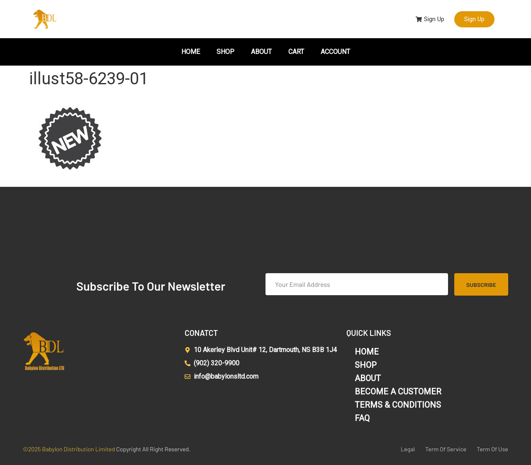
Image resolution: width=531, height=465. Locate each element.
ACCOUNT (335, 52)
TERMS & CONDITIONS (398, 405)
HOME (190, 52)
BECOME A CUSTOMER (398, 391)
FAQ (362, 418)
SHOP (225, 52)
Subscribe (481, 284)
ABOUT (261, 52)
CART (296, 52)
